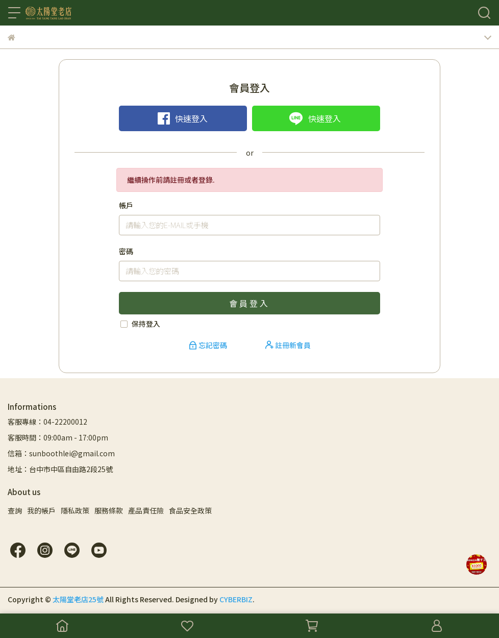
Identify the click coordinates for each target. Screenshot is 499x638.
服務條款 (108, 510)
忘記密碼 (209, 345)
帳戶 (126, 205)
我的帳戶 (41, 510)
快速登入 (183, 118)
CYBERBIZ (236, 599)
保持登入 (146, 323)
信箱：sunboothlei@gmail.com (61, 453)
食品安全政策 (190, 510)
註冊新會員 (288, 345)
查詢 (15, 510)
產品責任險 (146, 510)
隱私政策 (75, 510)
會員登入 (249, 303)
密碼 (126, 251)
